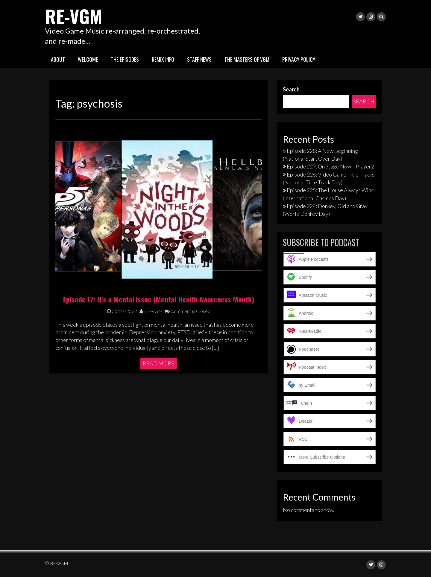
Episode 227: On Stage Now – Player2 (330, 166)
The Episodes (125, 59)
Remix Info (163, 59)
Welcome (88, 59)
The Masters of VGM (246, 59)
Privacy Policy (298, 59)
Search (291, 89)
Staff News (199, 59)
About (58, 59)
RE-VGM (73, 15)
